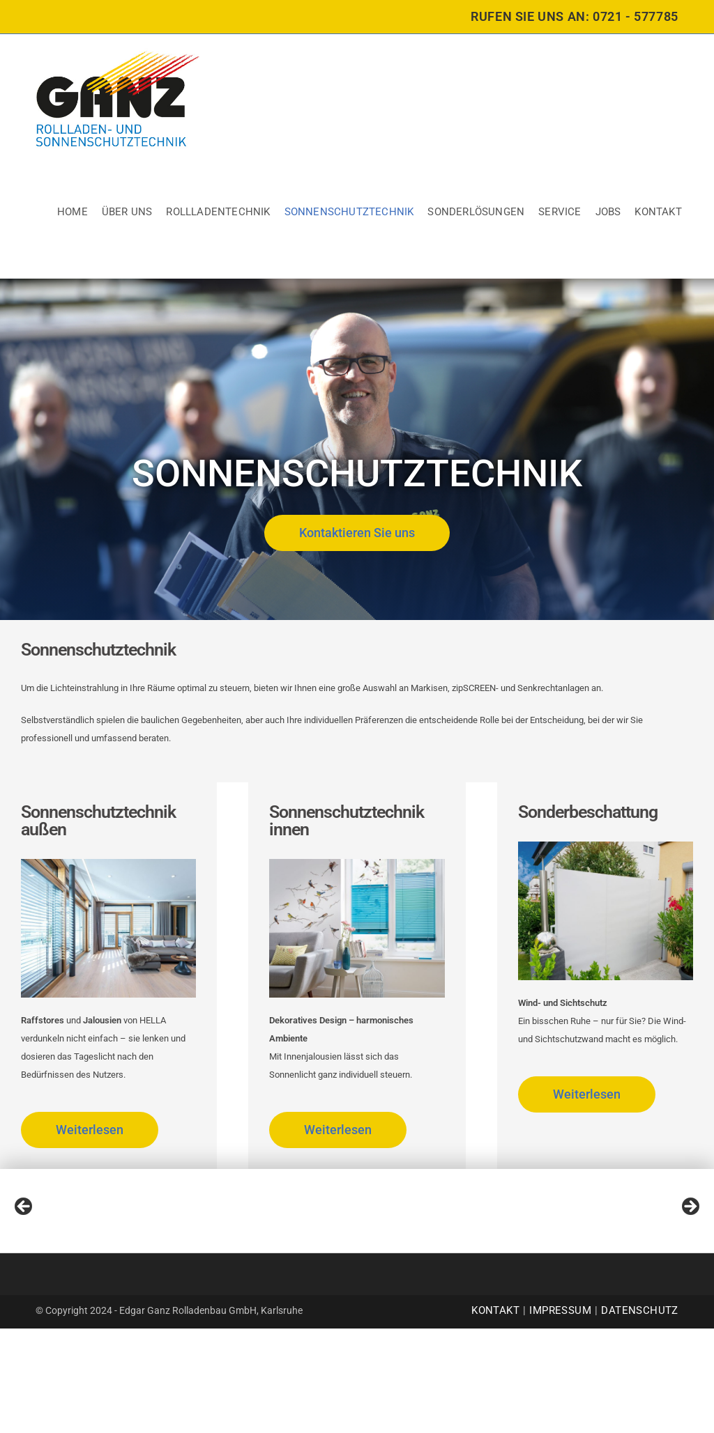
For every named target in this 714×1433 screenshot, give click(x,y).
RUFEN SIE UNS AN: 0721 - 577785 (574, 16)
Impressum (560, 1415)
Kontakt (495, 1415)
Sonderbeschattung (588, 812)
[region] (357, 1263)
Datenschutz (639, 1415)
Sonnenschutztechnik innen (346, 820)
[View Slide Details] (59, 1263)
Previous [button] (24, 1259)
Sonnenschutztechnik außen (98, 820)
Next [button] (689, 1259)
